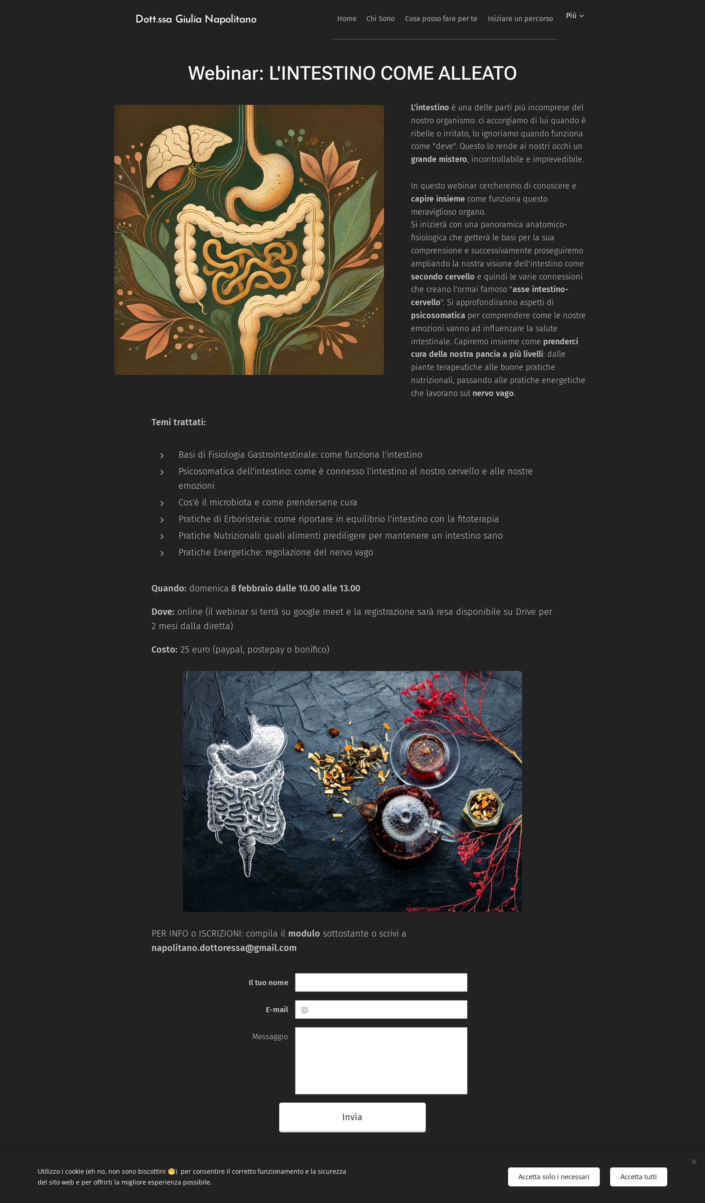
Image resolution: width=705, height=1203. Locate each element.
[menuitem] (326, 18)
